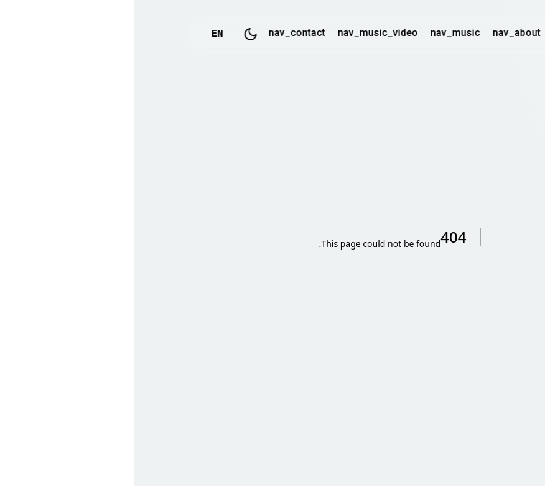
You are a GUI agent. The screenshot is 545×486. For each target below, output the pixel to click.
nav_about (383, 34)
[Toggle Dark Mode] (117, 34)
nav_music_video (244, 34)
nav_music (322, 34)
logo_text (442, 34)
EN (84, 34)
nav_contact (163, 34)
